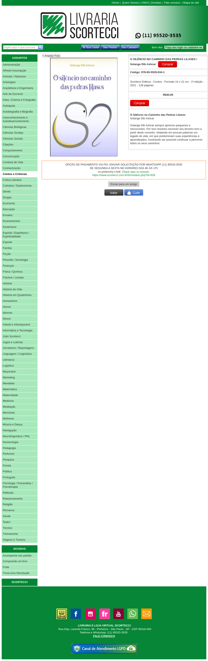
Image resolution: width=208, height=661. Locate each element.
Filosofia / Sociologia (15, 259)
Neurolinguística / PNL (16, 436)
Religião (8, 504)
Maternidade (10, 395)
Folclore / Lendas (13, 277)
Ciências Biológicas (15, 127)
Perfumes (9, 453)
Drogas (7, 197)
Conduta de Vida (13, 162)
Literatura (8, 359)
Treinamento (10, 533)
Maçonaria (9, 371)
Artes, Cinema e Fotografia (19, 99)
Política (7, 471)
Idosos (7, 318)
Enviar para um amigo (123, 184)
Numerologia (10, 442)
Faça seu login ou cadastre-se (183, 47)
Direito (7, 191)
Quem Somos (130, 2)
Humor (7, 306)
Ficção (7, 253)
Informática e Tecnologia (17, 330)
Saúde (7, 516)
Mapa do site (191, 2)
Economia (9, 203)
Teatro (6, 522)
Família (7, 248)
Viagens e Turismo (14, 539)
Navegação (10, 430)
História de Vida (12, 289)
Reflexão (8, 492)
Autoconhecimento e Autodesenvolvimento (16, 119)
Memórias (9, 412)
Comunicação (11, 156)
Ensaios (7, 215)
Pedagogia (9, 448)
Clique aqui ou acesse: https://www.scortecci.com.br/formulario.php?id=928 (123, 173)
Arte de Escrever (13, 93)
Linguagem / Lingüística (17, 353)
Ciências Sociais (13, 138)
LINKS (145, 2)
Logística (8, 365)
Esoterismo (9, 226)
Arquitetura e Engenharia (18, 88)
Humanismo (10, 300)
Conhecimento (11, 168)
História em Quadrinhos (17, 295)
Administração (11, 64)
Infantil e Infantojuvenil (16, 324)
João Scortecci (12, 336)
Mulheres (8, 418)
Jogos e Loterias (13, 342)
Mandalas (9, 383)
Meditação (9, 406)
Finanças (8, 265)
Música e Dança (12, 424)
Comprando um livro (15, 561)
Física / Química (13, 271)
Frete (6, 567)
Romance (9, 510)
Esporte (7, 242)
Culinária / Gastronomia (17, 185)
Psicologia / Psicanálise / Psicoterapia (18, 485)
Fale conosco (172, 2)
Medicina (8, 400)
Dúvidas (156, 2)
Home (115, 2)
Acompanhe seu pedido (17, 555)
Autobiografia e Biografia (18, 111)
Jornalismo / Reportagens (18, 347)
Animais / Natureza (14, 76)
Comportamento (12, 150)
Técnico (7, 527)
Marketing (9, 377)
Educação (9, 209)
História (7, 283)
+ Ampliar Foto (51, 55)
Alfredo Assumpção (14, 70)
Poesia (7, 465)
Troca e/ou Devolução (16, 573)
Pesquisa (8, 459)
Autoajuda (9, 105)
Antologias (9, 82)
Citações (8, 144)
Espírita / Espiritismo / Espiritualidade (16, 234)
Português (9, 477)
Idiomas (7, 312)
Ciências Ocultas (13, 132)
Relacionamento (13, 498)
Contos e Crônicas (15, 174)
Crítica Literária (12, 179)
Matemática (10, 389)
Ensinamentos (11, 221)
